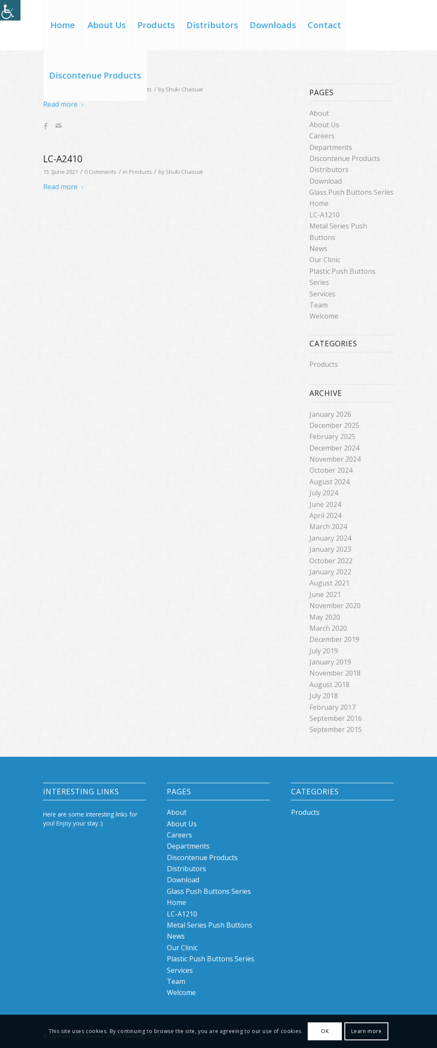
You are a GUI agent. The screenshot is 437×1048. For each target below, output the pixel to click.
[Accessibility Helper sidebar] (10, 10)
